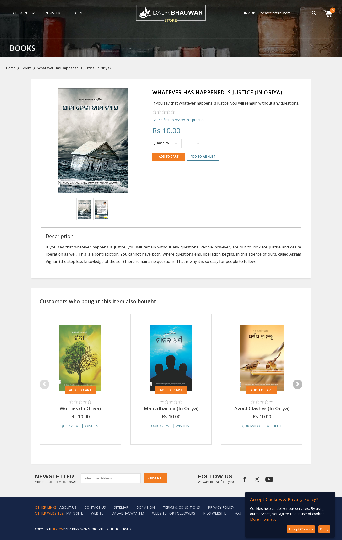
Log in (76, 13)
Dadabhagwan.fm (128, 513)
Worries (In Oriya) (80, 408)
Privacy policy (221, 507)
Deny (324, 529)
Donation (145, 507)
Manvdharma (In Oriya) (171, 408)
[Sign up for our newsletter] (111, 478)
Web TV (97, 513)
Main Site (74, 513)
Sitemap (121, 507)
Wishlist (92, 426)
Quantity (160, 143)
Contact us (95, 507)
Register (52, 13)
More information (264, 519)
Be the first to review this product (178, 119)
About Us (67, 507)
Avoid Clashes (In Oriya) (261, 408)
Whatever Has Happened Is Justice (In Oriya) (74, 68)
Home (11, 68)
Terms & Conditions (181, 507)
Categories (22, 13)
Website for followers (173, 513)
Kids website (214, 513)
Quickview (69, 426)
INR (247, 13)
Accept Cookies (300, 529)
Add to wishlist (203, 156)
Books (26, 68)
